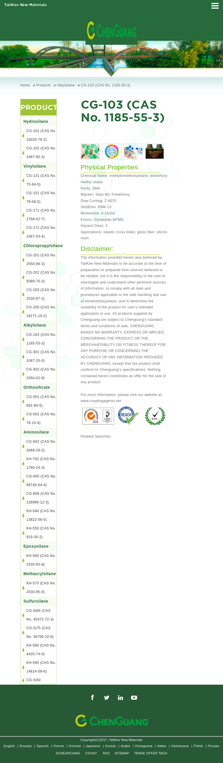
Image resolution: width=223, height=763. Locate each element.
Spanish (42, 746)
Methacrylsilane (39, 573)
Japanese (93, 746)
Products (43, 85)
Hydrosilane (35, 121)
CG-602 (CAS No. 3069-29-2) (41, 446)
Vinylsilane (34, 166)
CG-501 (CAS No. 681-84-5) (41, 401)
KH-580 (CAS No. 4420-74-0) (41, 649)
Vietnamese (180, 746)
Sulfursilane (35, 601)
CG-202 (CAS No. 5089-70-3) (41, 277)
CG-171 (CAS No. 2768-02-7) (41, 214)
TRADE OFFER (146, 753)
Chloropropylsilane (39, 245)
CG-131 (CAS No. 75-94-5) (41, 180)
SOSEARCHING (68, 753)
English (9, 746)
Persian (214, 746)
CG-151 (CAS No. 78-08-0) (41, 197)
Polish (198, 746)
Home (25, 85)
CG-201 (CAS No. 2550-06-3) (41, 259)
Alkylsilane (66, 85)
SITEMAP (122, 753)
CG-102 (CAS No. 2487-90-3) (41, 152)
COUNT (91, 753)
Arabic (125, 746)
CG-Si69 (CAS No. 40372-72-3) (40, 615)
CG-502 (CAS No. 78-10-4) (41, 418)
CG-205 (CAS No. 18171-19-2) (41, 311)
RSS (106, 753)
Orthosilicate (36, 387)
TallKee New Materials (25, 5)
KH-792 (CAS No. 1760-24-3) (41, 463)
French (59, 746)
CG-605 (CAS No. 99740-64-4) (41, 480)
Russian (26, 746)
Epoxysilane (36, 546)
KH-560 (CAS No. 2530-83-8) (41, 560)
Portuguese (144, 746)
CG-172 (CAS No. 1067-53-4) (41, 232)
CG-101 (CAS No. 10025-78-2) (41, 135)
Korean (110, 746)
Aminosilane (36, 432)
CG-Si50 (33, 680)
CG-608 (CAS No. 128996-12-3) (41, 498)
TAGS (162, 753)
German (75, 746)
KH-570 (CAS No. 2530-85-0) (41, 587)
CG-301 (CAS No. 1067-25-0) (41, 356)
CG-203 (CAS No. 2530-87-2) (41, 294)
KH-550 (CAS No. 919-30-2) (41, 532)
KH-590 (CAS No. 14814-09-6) (41, 667)
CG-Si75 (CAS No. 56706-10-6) (40, 632)
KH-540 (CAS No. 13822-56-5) (41, 515)
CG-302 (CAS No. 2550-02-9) (41, 373)
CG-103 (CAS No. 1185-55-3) (106, 85)
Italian (162, 746)
